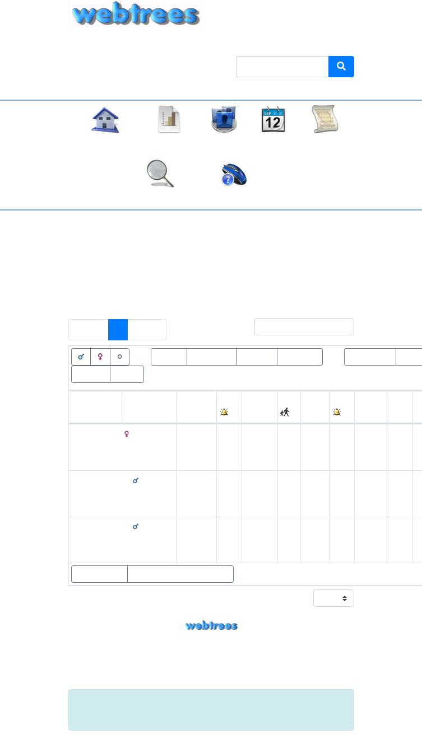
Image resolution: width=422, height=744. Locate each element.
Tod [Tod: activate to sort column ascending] (310, 413)
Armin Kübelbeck (235, 659)
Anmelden (330, 43)
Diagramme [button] (169, 143)
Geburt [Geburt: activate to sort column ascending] (192, 413)
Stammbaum (105, 143)
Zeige (321, 598)
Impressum (211, 682)
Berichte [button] (325, 143)
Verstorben (211, 356)
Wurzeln (90, 373)
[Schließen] (339, 703)
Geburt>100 (370, 356)
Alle (303, 269)
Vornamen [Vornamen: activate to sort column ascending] (90, 413)
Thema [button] (237, 43)
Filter (292, 326)
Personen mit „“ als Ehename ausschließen (168, 293)
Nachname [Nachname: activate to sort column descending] (144, 413)
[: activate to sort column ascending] (229, 407)
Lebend (169, 356)
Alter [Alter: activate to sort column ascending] (366, 413)
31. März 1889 (189, 447)
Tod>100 (256, 356)
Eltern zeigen (99, 573)
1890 (314, 539)
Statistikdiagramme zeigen (180, 573)
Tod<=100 (300, 356)
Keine (272, 269)
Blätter (127, 373)
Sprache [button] (280, 43)
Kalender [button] (273, 143)
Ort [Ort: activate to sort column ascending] (250, 413)
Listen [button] (224, 143)
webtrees (211, 625)
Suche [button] (161, 198)
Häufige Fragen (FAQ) (234, 198)
